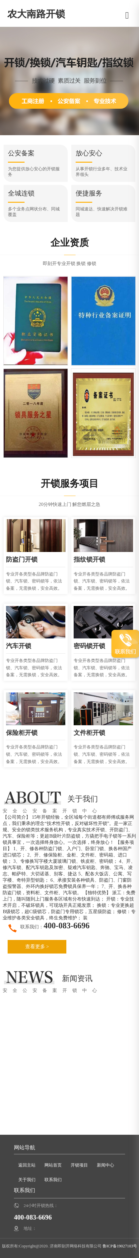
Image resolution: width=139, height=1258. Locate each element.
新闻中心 (105, 1164)
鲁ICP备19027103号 (119, 1245)
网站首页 (53, 1164)
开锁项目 (79, 1164)
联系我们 (53, 1179)
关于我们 (26, 1179)
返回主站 (26, 1164)
